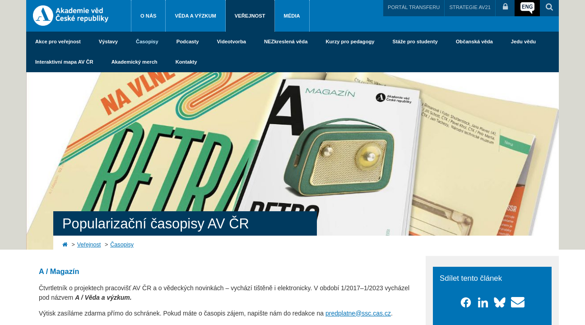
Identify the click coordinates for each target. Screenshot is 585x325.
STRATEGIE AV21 (470, 7)
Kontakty (186, 62)
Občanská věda (474, 41)
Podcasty (187, 41)
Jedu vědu (523, 41)
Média (292, 16)
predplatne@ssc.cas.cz (358, 313)
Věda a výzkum (195, 16)
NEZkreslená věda (285, 41)
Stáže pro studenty (415, 41)
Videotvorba (231, 41)
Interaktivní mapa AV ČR (64, 62)
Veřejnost (250, 16)
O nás (148, 16)
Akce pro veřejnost (58, 41)
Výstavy (108, 41)
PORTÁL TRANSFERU (414, 7)
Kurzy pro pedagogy (349, 41)
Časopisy (147, 41)
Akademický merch (134, 62)
